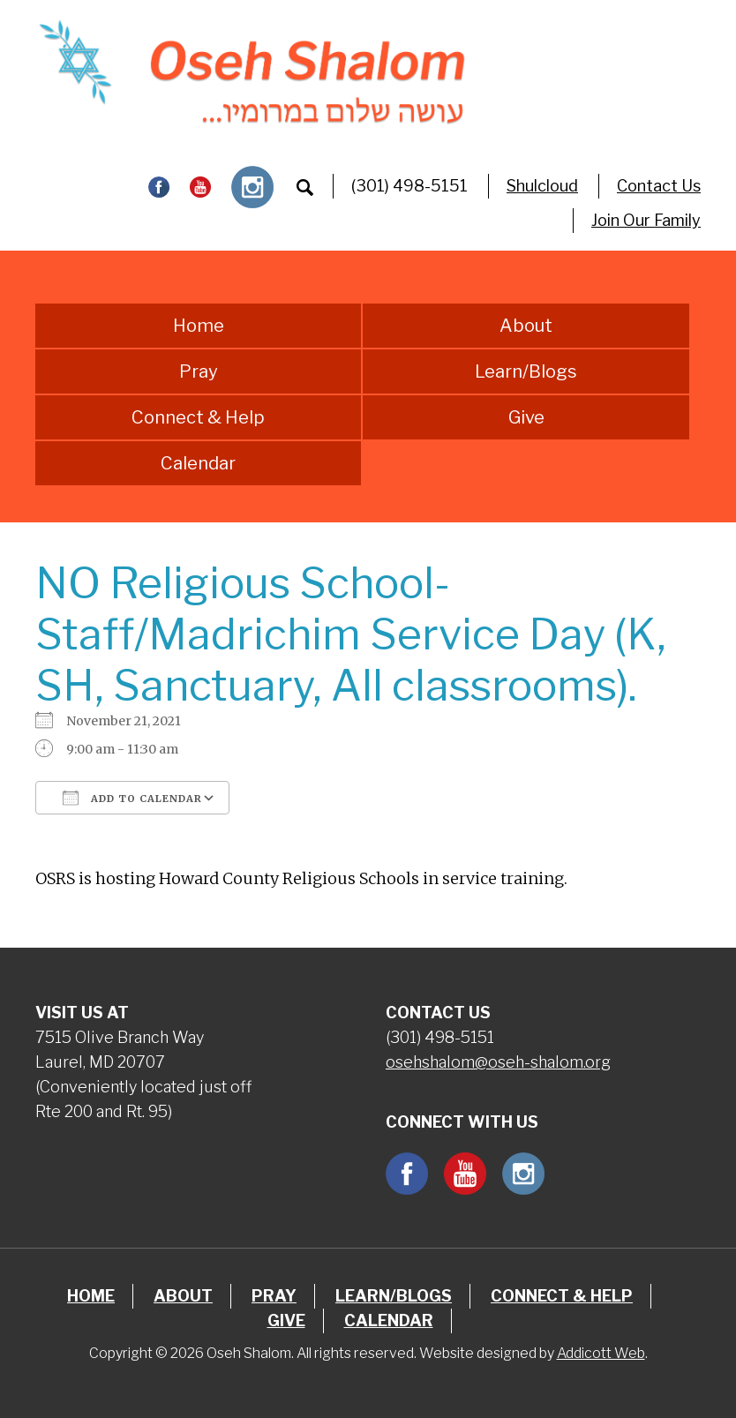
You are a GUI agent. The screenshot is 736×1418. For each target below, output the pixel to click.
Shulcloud (542, 185)
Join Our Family (646, 220)
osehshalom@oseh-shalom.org (498, 1062)
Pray (198, 371)
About (525, 325)
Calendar (198, 463)
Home (198, 325)
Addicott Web (601, 1353)
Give (526, 417)
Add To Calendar (132, 798)
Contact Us (659, 185)
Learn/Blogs (526, 371)
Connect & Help (198, 417)
